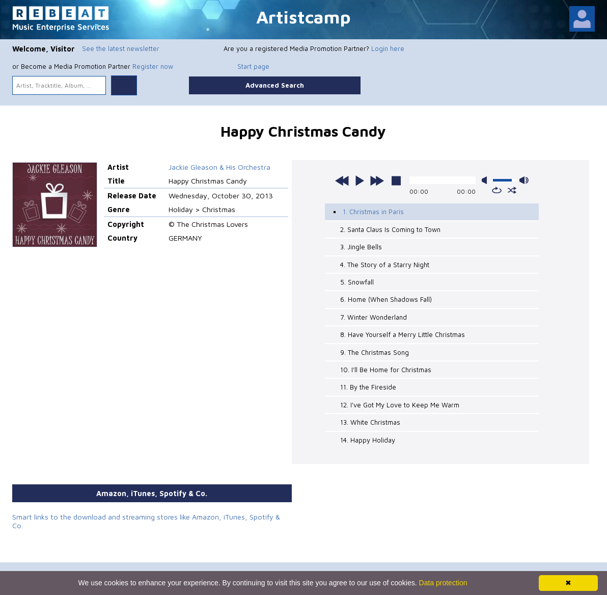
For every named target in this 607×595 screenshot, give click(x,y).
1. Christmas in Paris (373, 212)
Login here (387, 48)
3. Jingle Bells (361, 247)
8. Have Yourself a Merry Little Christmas (402, 334)
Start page (253, 66)
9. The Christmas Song (374, 352)
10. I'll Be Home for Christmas (385, 370)
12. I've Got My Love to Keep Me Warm (399, 405)
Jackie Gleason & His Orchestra (219, 167)
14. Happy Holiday (367, 440)
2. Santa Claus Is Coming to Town (390, 229)
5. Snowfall (357, 282)
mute (486, 180)
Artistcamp (303, 16)
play (359, 180)
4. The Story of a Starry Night (384, 265)
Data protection (443, 583)
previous (342, 180)
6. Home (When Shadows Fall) (386, 299)
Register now (152, 66)
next (377, 180)
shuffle (512, 190)
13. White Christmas (370, 422)
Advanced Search (274, 85)
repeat (496, 190)
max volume (524, 180)
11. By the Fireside (368, 387)
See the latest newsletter (120, 48)
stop (396, 180)
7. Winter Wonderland (373, 317)
